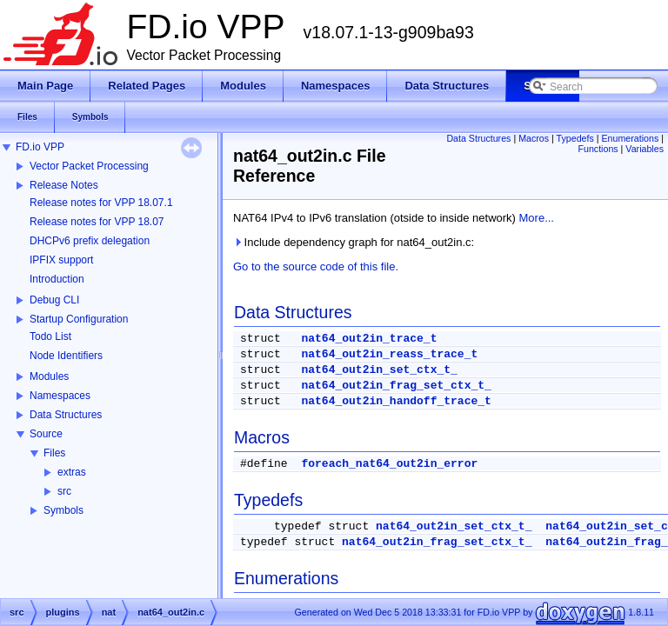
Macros (533, 138)
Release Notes (64, 185)
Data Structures (66, 415)
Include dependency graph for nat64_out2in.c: (353, 242)
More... (536, 217)
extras (71, 472)
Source (46, 434)
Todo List (50, 336)
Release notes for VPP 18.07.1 (101, 202)
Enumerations (630, 138)
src (64, 491)
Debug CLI (54, 300)
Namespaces (60, 396)
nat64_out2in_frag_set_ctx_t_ (396, 385)
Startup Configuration (79, 319)
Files (54, 453)
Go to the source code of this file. (315, 266)
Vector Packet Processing (89, 166)
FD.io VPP (40, 147)
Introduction (57, 279)
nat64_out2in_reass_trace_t (389, 354)
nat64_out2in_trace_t (369, 338)
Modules (49, 376)
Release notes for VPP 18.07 (97, 222)
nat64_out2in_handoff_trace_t (396, 401)
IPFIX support (61, 260)
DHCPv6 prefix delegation (90, 241)
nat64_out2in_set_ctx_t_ (379, 369)
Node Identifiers (66, 356)
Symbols (63, 510)
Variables (644, 148)
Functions (598, 148)
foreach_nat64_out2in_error (389, 463)
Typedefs (575, 138)
